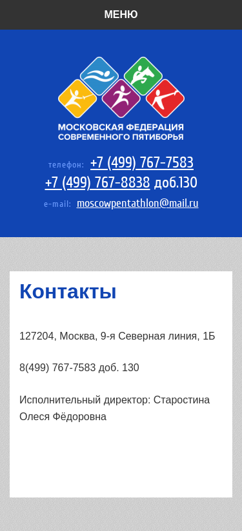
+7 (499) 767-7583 (142, 162)
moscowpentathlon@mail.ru (138, 203)
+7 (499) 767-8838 (97, 182)
